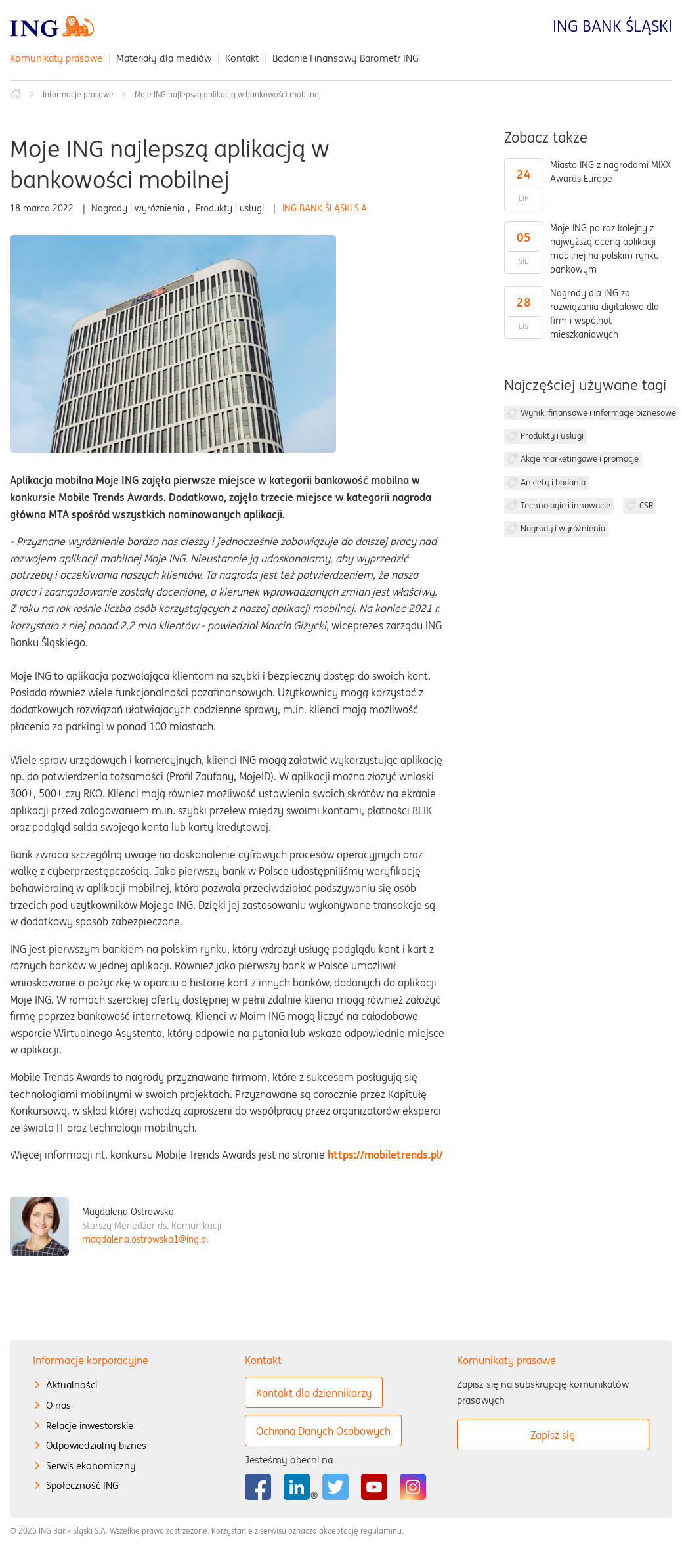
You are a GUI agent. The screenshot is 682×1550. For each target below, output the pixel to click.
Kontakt (242, 58)
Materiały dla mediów (163, 58)
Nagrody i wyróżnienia (563, 528)
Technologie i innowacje (565, 505)
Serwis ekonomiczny (91, 1465)
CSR (646, 505)
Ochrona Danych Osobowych (323, 1431)
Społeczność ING (82, 1485)
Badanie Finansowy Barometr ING (345, 58)
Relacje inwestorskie (89, 1425)
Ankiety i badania (553, 482)
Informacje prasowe (78, 94)
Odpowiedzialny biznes (96, 1445)
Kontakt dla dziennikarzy (314, 1393)
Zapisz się (552, 1435)
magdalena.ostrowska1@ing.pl (145, 1239)
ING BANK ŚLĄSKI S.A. (325, 208)
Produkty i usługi (552, 435)
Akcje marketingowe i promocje (580, 458)
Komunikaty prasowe (56, 58)
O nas (58, 1405)
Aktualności (71, 1385)
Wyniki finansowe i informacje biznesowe (598, 412)
